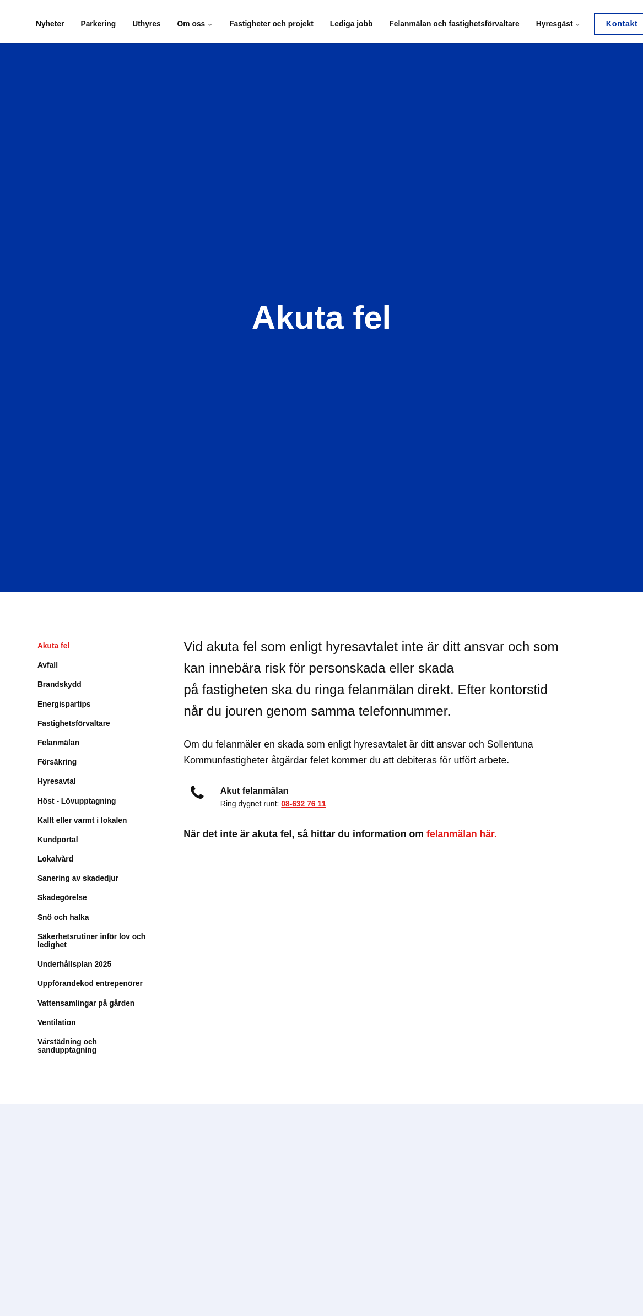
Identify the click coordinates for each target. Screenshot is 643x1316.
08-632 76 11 (304, 803)
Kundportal (58, 840)
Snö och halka (63, 918)
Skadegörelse (62, 899)
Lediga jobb (348, 21)
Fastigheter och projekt (269, 21)
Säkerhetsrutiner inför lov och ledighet (84, 942)
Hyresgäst (552, 21)
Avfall (47, 664)
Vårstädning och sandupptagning (67, 1048)
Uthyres (145, 21)
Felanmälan (58, 743)
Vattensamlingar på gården (86, 1004)
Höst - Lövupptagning (77, 801)
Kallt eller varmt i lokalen (82, 821)
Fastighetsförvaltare (74, 723)
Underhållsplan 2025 (74, 966)
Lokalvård (55, 859)
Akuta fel (53, 645)
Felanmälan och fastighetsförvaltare (449, 21)
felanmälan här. (463, 834)
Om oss (193, 21)
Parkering (97, 21)
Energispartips (64, 704)
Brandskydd (59, 684)
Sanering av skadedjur (78, 879)
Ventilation (57, 1024)
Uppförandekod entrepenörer (90, 985)
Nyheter (50, 21)
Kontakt (615, 21)
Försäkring (57, 762)
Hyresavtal (57, 782)
